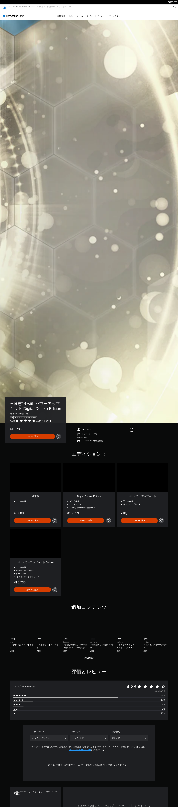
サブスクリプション (96, 14)
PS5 (17, 7)
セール (80, 14)
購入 (58, 7)
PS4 (23, 7)
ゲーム (10, 7)
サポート (66, 7)
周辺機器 (40, 7)
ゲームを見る (115, 14)
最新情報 (50, 7)
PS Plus (30, 7)
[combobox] (49, 736)
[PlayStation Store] (14, 13)
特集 (71, 14)
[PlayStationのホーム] (4, 6)
